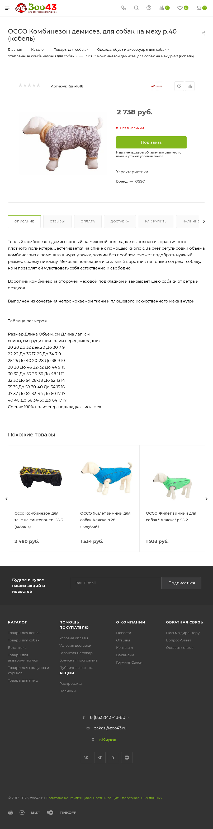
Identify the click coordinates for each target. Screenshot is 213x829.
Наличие (191, 221)
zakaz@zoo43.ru (110, 727)
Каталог (17, 622)
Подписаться (181, 582)
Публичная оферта (76, 667)
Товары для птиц (23, 680)
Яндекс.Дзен (126, 757)
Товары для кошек (24, 632)
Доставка (120, 221)
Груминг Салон (129, 662)
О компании (130, 622)
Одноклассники (113, 757)
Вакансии (125, 655)
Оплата (88, 221)
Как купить (156, 221)
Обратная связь (184, 622)
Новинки (67, 690)
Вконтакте (86, 757)
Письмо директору (183, 632)
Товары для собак (24, 640)
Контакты (124, 647)
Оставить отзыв (179, 647)
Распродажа (70, 683)
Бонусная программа (78, 660)
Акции (66, 672)
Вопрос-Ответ (178, 640)
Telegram (100, 757)
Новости (123, 632)
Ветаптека (17, 647)
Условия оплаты (73, 638)
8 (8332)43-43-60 (107, 717)
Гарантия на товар (76, 652)
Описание (24, 221)
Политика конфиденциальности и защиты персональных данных (104, 797)
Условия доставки (75, 645)
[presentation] (6, 498)
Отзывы (57, 221)
